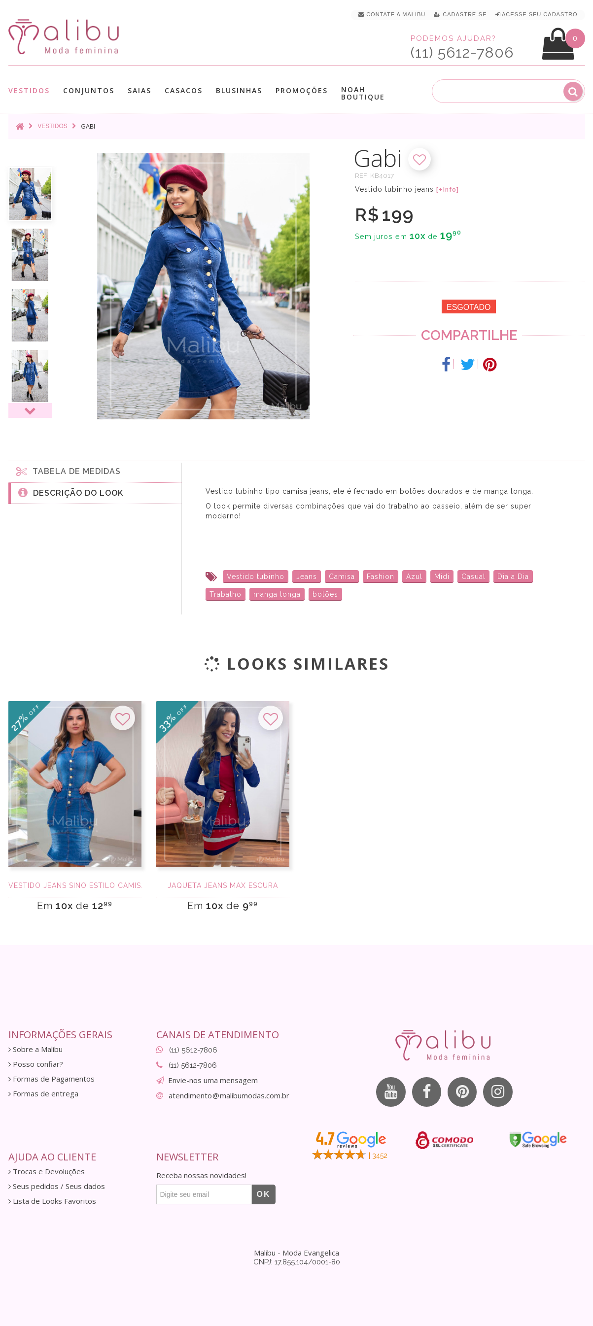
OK (264, 1194)
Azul (414, 576)
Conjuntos (88, 90)
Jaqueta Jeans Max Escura (223, 885)
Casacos (184, 90)
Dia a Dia (513, 576)
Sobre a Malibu (35, 1049)
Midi (442, 576)
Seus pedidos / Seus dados (56, 1186)
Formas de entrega (43, 1093)
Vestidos (29, 90)
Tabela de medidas (68, 471)
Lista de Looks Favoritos (52, 1201)
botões (325, 594)
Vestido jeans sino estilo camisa (74, 885)
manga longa (277, 594)
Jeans (306, 576)
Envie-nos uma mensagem (213, 1080)
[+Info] (447, 189)
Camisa (342, 576)
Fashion (380, 576)
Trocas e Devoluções (46, 1171)
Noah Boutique (363, 93)
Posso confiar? (35, 1064)
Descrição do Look (70, 492)
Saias (139, 90)
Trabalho (225, 594)
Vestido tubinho (255, 576)
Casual (473, 576)
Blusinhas (239, 90)
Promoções (302, 90)
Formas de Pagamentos (51, 1079)
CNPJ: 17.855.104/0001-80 (296, 1262)
